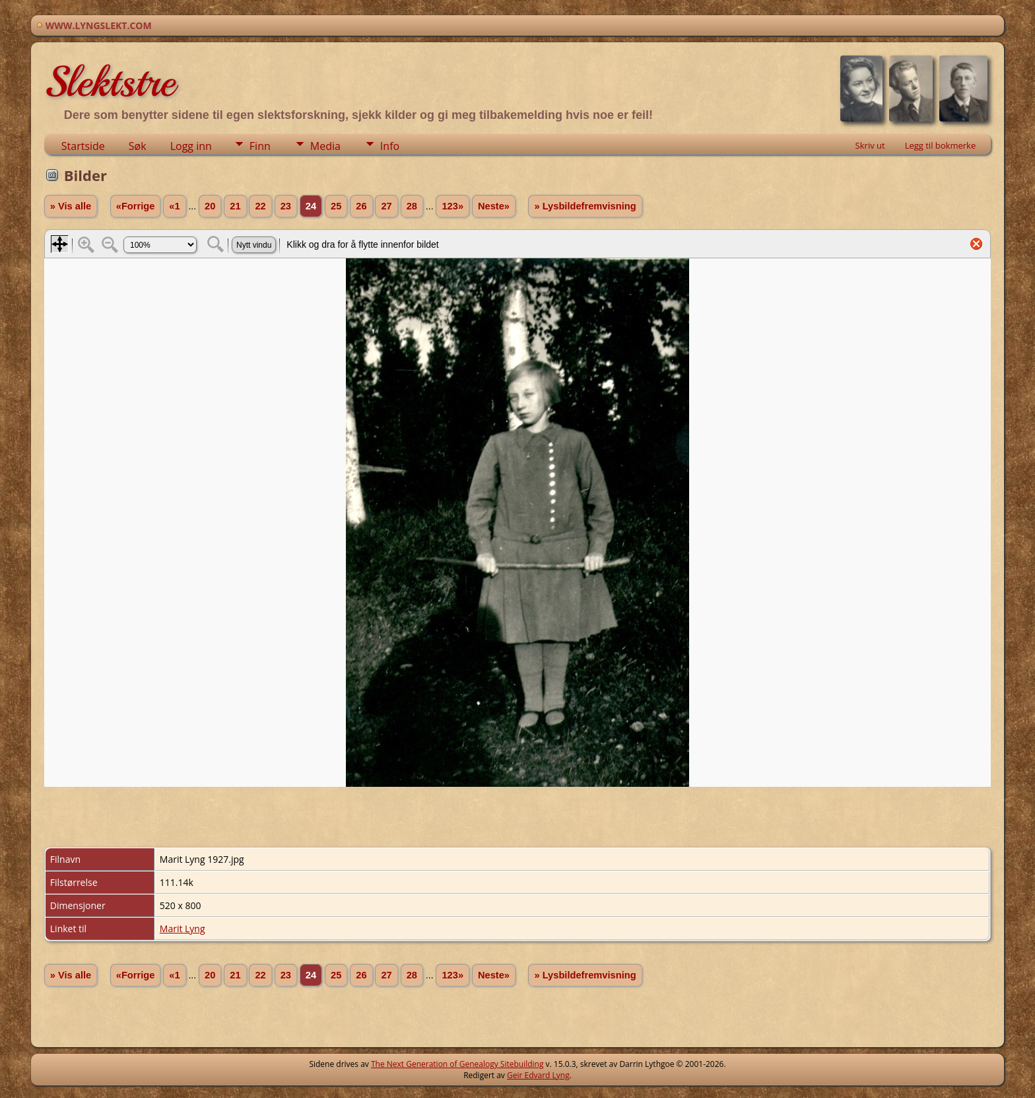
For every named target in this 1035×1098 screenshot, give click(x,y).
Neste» (494, 206)
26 (361, 206)
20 (210, 206)
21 (235, 206)
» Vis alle (70, 206)
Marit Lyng (182, 928)
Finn (260, 146)
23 (286, 206)
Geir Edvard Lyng (538, 1075)
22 (260, 206)
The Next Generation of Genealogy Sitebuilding (457, 1064)
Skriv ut (870, 145)
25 (336, 206)
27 (386, 206)
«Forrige (135, 206)
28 (412, 206)
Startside (83, 146)
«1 (174, 206)
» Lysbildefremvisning (585, 206)
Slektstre (109, 81)
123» (452, 206)
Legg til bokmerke (940, 145)
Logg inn (191, 146)
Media (325, 146)
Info (389, 146)
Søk (138, 146)
